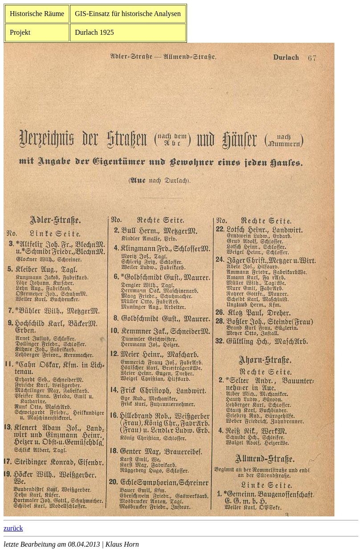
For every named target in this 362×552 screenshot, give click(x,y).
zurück (13, 528)
